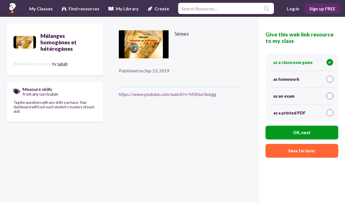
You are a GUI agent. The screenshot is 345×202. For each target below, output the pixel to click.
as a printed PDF (303, 112)
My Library (123, 8)
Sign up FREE (322, 8)
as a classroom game (303, 62)
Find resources (80, 8)
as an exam (303, 96)
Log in (293, 8)
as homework (303, 79)
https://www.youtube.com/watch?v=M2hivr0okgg (167, 94)
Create (158, 8)
